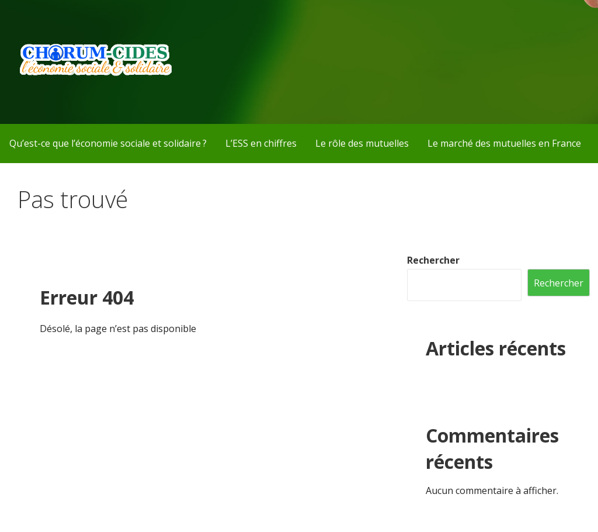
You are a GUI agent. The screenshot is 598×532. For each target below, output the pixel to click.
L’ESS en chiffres (261, 143)
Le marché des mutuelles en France (504, 143)
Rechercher (433, 260)
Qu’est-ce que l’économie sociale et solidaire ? (108, 143)
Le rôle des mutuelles (362, 143)
